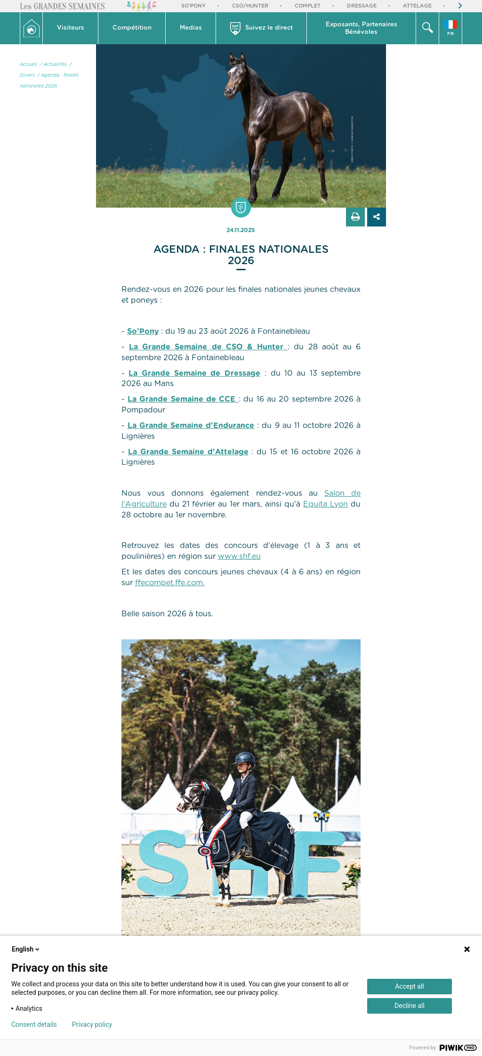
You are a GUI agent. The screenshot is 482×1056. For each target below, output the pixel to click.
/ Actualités (53, 64)
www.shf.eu (239, 556)
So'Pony (193, 5)
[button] (70, 28)
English (26, 949)
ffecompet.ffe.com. (170, 583)
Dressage (362, 5)
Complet (308, 5)
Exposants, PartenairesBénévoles (361, 28)
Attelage (417, 5)
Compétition (132, 28)
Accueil (28, 64)
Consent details (34, 1024)
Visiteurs (70, 28)
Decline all (409, 1005)
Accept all (409, 986)
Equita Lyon (325, 504)
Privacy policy (92, 1024)
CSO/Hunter (250, 5)
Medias (191, 28)
